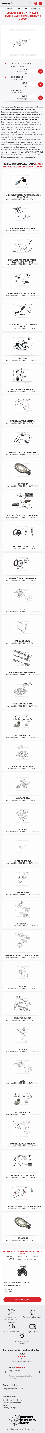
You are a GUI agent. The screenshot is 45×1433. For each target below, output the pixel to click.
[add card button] (40, 71)
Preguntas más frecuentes (14, 1389)
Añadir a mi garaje (22, 1300)
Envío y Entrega (9, 1408)
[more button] (35, 71)
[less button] (29, 71)
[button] (22, 1270)
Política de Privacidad (12, 1403)
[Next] (25, 8)
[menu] (40, 3)
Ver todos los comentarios (22, 1362)
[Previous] (19, 8)
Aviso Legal (7, 1405)
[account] (30, 3)
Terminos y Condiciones (13, 1400)
